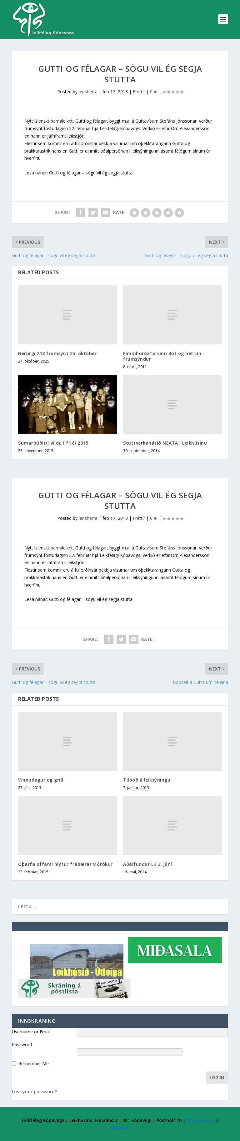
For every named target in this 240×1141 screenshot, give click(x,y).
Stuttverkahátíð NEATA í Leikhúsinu (165, 443)
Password (22, 1044)
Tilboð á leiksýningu (146, 780)
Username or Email (31, 1032)
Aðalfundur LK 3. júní (147, 864)
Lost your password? (34, 1092)
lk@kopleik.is (201, 1120)
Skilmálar (120, 1128)
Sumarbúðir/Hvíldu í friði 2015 (53, 443)
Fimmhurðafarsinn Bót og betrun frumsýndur (162, 356)
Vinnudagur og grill (40, 780)
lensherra (88, 92)
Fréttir (139, 92)
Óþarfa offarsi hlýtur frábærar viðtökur (65, 864)
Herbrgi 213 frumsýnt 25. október (57, 353)
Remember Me (33, 1063)
